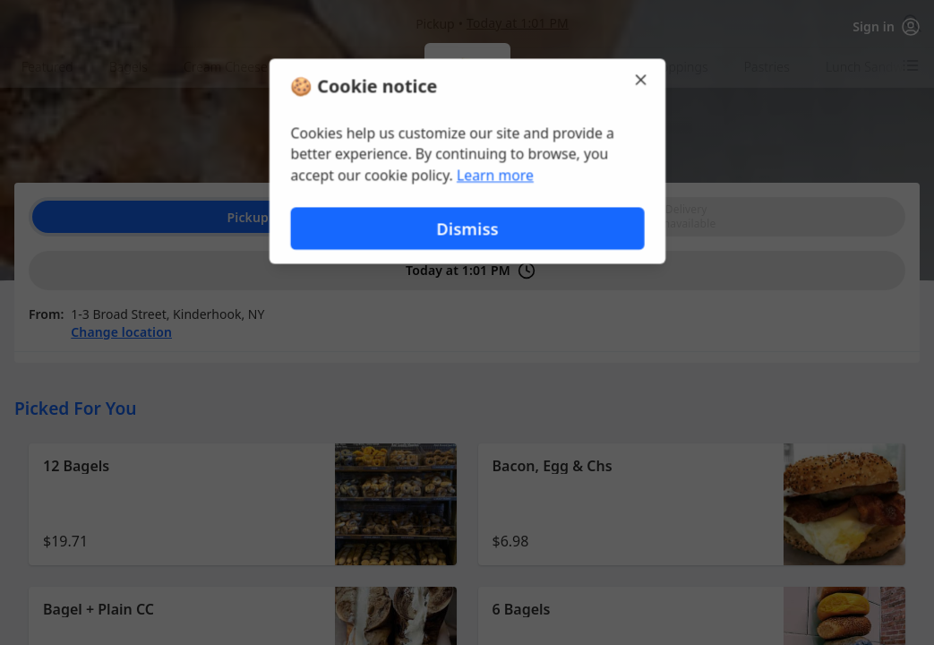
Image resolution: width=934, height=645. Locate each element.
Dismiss (466, 229)
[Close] (643, 78)
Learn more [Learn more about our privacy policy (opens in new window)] (495, 175)
